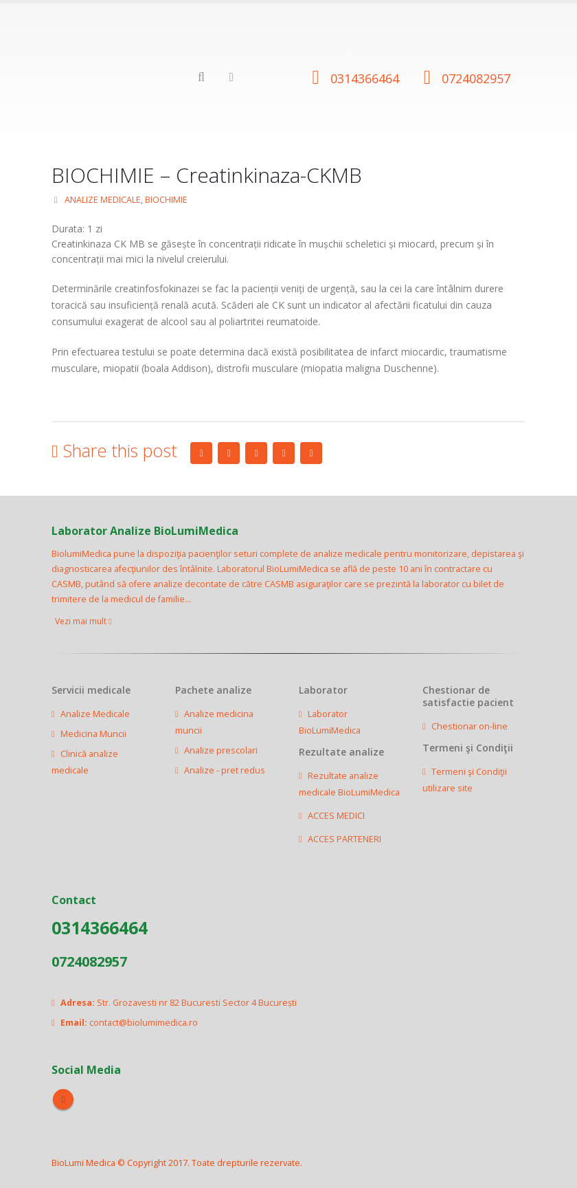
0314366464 (364, 78)
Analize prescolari (221, 750)
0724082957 (476, 78)
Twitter (229, 453)
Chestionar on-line (469, 726)
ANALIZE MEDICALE (103, 200)
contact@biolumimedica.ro (143, 1022)
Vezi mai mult (83, 621)
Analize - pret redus (224, 770)
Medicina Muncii (93, 734)
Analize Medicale (95, 714)
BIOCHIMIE (166, 200)
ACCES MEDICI (336, 816)
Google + (284, 453)
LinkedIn (256, 453)
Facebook (201, 453)
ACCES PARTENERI (344, 839)
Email (311, 453)
